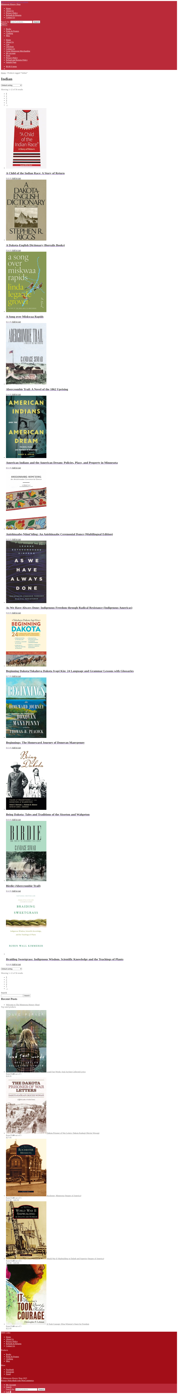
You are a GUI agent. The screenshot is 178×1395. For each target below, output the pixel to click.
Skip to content (22, 2)
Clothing (9, 33)
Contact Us (10, 17)
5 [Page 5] (6, 103)
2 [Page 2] (6, 96)
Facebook (10, 1370)
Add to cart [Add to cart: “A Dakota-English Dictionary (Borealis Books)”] (16, 250)
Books (8, 29)
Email (8, 1374)
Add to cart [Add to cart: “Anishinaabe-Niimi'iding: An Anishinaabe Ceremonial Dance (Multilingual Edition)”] (16, 539)
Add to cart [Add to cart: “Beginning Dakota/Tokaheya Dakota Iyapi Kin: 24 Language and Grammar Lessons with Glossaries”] (16, 676)
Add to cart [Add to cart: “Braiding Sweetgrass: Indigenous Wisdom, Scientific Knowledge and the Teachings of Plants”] (16, 964)
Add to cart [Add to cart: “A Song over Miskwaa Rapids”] (16, 322)
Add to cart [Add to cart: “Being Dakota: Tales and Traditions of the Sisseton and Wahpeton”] (16, 820)
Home (8, 8)
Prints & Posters (12, 31)
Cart (7, 44)
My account (10, 53)
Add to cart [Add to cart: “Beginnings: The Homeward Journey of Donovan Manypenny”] (16, 748)
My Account (11, 1385)
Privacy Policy (12, 13)
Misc (8, 36)
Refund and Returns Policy (17, 60)
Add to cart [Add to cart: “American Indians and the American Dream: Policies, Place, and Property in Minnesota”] (16, 468)
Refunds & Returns (13, 15)
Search (36, 22)
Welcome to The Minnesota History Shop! (23, 1005)
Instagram (10, 1372)
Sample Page (11, 62)
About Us (10, 11)
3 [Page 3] (6, 98)
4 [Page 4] (6, 100)
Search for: (5, 22)
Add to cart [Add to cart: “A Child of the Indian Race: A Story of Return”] (16, 178)
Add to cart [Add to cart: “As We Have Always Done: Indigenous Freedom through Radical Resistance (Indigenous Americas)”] (16, 613)
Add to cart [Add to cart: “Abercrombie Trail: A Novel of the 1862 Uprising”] (16, 394)
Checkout (10, 47)
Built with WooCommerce (23, 1380)
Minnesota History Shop (10, 4)
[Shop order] (11, 85)
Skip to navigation (8, 2)
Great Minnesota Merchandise (18, 51)
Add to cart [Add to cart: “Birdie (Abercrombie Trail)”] (16, 891)
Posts (8, 55)
